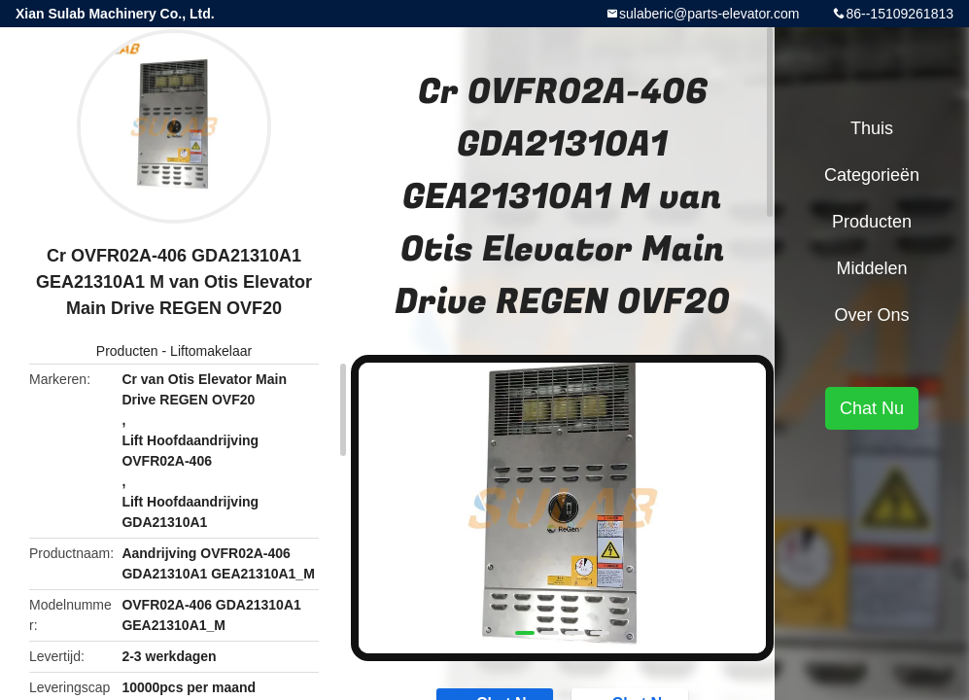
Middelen (871, 268)
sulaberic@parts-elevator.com (709, 13)
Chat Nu (872, 408)
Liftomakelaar (211, 351)
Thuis (871, 128)
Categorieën (871, 175)
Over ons (871, 315)
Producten (127, 351)
